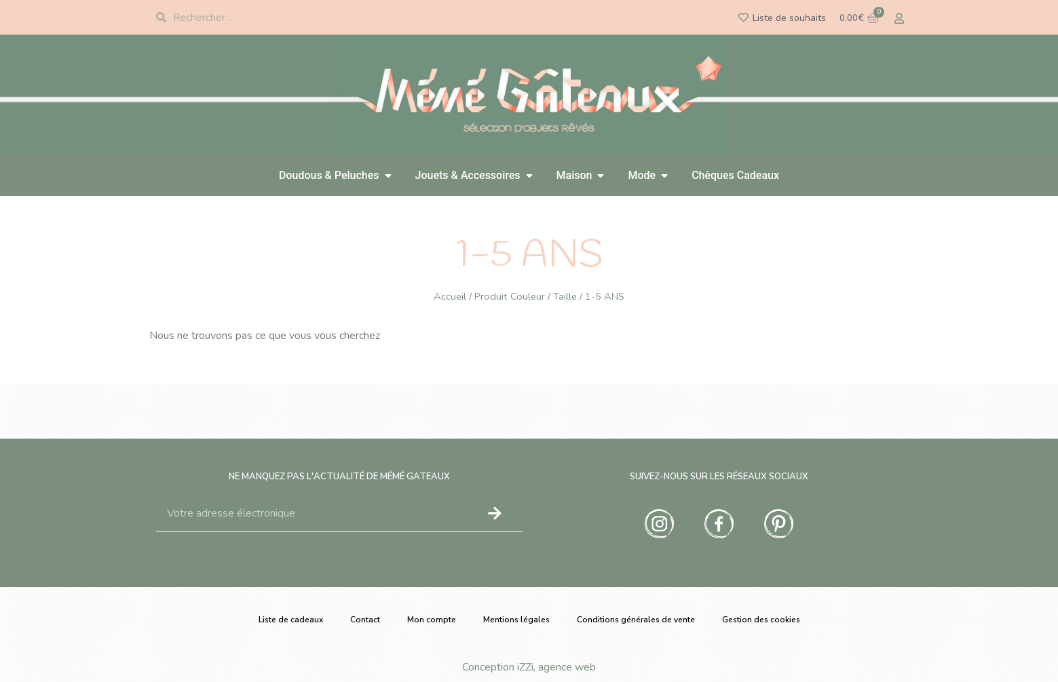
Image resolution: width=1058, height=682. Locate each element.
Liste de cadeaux (291, 619)
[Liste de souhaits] (743, 17)
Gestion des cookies (761, 619)
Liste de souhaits (789, 18)
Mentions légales (516, 619)
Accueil (450, 296)
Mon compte (431, 619)
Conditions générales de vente (636, 619)
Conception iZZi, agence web (529, 667)
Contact (365, 619)
